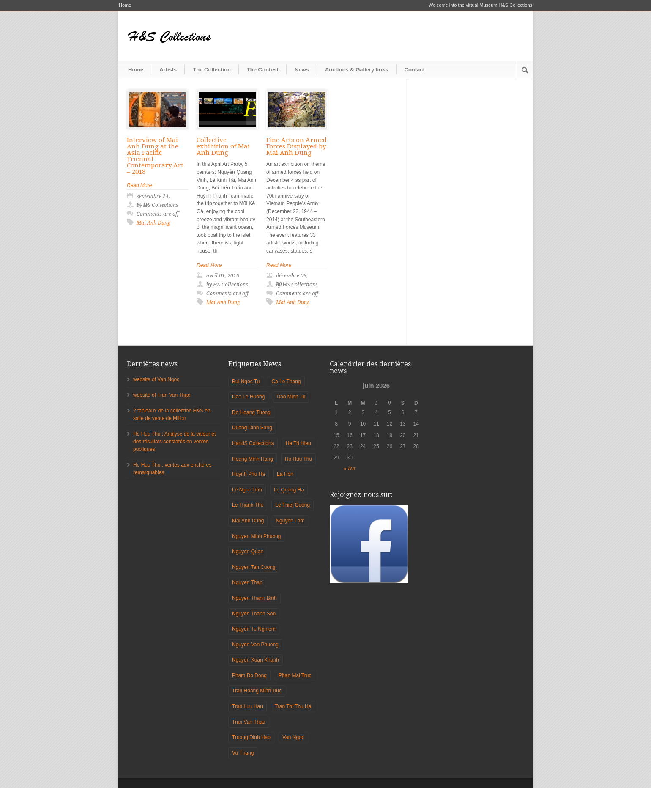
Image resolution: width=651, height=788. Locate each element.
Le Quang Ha (289, 490)
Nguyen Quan (247, 552)
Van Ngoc (293, 737)
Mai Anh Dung (153, 223)
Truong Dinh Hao (251, 737)
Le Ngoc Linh (247, 490)
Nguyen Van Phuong (255, 645)
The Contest (263, 69)
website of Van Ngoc (156, 379)
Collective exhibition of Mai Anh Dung (223, 146)
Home (125, 5)
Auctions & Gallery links (356, 69)
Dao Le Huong (248, 397)
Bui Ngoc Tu (246, 381)
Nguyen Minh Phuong (256, 536)
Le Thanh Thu (247, 505)
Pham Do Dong (249, 675)
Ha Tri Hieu (298, 443)
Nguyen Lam (290, 521)
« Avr (350, 469)
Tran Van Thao (248, 722)
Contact (415, 69)
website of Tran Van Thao (162, 395)
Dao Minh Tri (290, 397)
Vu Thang (243, 753)
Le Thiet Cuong (292, 505)
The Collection (212, 69)
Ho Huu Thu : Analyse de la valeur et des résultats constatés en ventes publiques (174, 441)
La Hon (285, 474)
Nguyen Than (247, 582)
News (302, 69)
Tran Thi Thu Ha (293, 706)
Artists (168, 69)
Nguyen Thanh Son (254, 614)
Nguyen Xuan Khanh (255, 660)
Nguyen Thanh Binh (254, 598)
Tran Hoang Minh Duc (257, 691)
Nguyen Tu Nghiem (254, 629)
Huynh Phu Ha (248, 474)
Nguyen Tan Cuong (254, 567)
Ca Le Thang (286, 381)
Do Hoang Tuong (251, 412)
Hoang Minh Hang (252, 459)
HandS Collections (253, 443)
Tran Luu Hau (247, 706)
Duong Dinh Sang (252, 428)
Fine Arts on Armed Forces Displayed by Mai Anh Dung (296, 146)
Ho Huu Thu (298, 459)
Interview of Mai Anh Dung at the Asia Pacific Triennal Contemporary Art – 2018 (155, 156)
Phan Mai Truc (295, 675)
